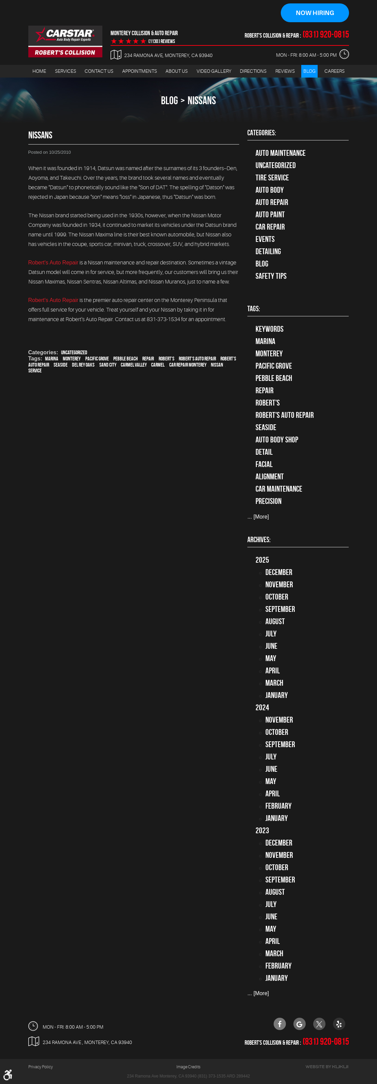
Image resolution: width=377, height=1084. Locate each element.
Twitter (319, 1023)
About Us (176, 71)
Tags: (253, 308)
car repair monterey (187, 365)
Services (65, 71)
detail (264, 452)
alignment (270, 476)
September (280, 609)
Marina (51, 358)
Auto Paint (270, 214)
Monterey (72, 358)
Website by (327, 1066)
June (271, 646)
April (272, 670)
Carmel (157, 365)
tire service (272, 177)
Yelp (339, 1023)
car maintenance (279, 488)
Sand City (107, 365)
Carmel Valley (134, 365)
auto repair (272, 202)
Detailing (268, 251)
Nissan (217, 365)
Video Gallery (214, 71)
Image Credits (188, 1066)
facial (264, 464)
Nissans (202, 100)
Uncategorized (74, 352)
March (274, 682)
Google (299, 1023)
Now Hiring (315, 13)
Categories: (261, 132)
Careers (334, 71)
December (278, 572)
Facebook (280, 1023)
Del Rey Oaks (83, 365)
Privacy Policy (40, 1066)
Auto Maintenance (281, 153)
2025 (262, 559)
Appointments (139, 71)
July (271, 633)
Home (39, 71)
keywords (270, 329)
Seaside (61, 365)
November (279, 584)
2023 (262, 830)
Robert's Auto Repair (53, 262)
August (275, 621)
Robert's (166, 358)
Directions (253, 71)
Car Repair (270, 226)
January (276, 695)
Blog (309, 71)
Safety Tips (271, 276)
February (278, 805)
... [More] (258, 517)
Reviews (285, 71)
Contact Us (99, 71)
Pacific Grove (97, 358)
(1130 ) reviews (161, 41)
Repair (148, 358)
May (270, 658)
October (276, 596)
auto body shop (277, 439)
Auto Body (270, 190)
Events (265, 239)
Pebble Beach (125, 358)
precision (268, 501)
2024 (262, 707)
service (35, 370)
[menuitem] (39, 71)
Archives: (259, 539)
